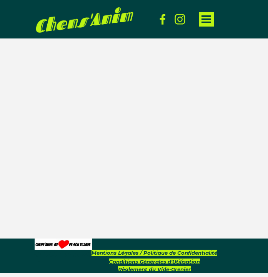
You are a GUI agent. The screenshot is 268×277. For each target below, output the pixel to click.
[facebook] (162, 19)
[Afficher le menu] (206, 19)
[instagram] (180, 19)
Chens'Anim (83, 20)
